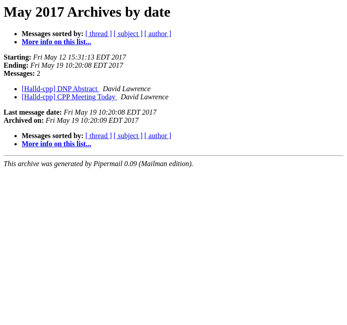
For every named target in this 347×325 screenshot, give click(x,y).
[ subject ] (128, 33)
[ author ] (158, 33)
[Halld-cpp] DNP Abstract (60, 89)
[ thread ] (98, 33)
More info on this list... (56, 42)
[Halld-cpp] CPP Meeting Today (69, 97)
